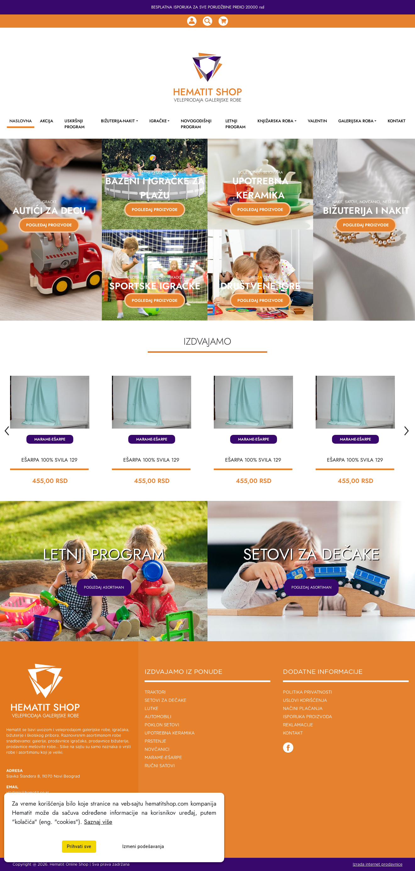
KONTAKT (397, 121)
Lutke (151, 709)
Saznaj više (98, 821)
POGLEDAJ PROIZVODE (46, 225)
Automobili (158, 717)
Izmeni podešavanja (143, 846)
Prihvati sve (79, 846)
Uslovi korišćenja (305, 701)
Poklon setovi (162, 725)
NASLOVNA (20, 121)
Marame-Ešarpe (49, 439)
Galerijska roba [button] (356, 121)
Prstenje (155, 742)
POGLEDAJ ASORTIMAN (104, 587)
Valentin (317, 121)
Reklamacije (298, 725)
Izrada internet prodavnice (377, 864)
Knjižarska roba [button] (275, 121)
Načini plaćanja (303, 709)
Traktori (155, 693)
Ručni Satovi (160, 766)
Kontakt (293, 733)
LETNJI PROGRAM (235, 124)
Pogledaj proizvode (154, 210)
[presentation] (6, 429)
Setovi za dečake (165, 701)
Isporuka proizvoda (307, 717)
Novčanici (157, 750)
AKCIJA (46, 121)
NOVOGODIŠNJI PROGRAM (196, 124)
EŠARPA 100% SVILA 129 (49, 459)
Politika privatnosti (307, 693)
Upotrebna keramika (170, 733)
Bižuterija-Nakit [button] (118, 121)
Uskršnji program (74, 124)
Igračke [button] (158, 121)
